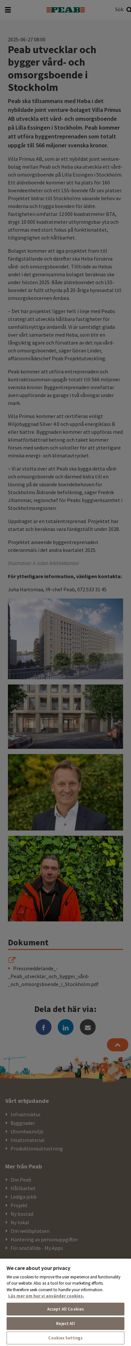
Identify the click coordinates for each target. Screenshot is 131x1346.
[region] (65, 1302)
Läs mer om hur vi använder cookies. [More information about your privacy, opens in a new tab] (46, 1296)
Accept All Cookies (65, 1309)
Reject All (65, 1323)
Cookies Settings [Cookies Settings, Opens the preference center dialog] (65, 1338)
